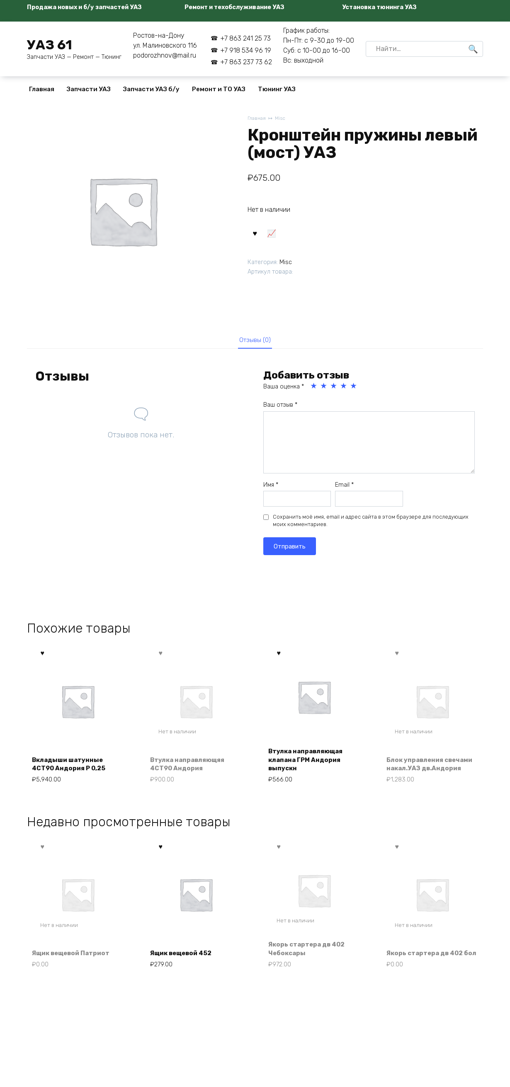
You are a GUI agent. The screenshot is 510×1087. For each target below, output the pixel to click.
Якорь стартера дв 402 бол (428, 954)
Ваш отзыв (280, 407)
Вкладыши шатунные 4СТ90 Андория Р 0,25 (71, 767)
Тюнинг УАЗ (277, 89)
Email (344, 486)
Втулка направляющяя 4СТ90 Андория (190, 767)
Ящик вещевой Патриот (74, 959)
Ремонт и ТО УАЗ (218, 89)
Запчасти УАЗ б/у (151, 89)
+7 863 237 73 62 (246, 62)
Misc (282, 119)
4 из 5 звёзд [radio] (344, 388)
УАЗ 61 (49, 45)
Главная (41, 89)
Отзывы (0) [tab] (255, 341)
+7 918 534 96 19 (245, 50)
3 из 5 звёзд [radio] (334, 388)
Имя (270, 486)
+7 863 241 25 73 (245, 38)
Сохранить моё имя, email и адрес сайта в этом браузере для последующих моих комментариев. (371, 523)
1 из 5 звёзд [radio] (314, 388)
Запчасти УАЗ (89, 89)
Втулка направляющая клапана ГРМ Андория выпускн (309, 763)
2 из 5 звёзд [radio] (324, 388)
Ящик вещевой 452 (184, 959)
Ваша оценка (283, 389)
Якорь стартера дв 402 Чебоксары (310, 954)
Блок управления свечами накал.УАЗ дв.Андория (421, 763)
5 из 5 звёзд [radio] (354, 388)
